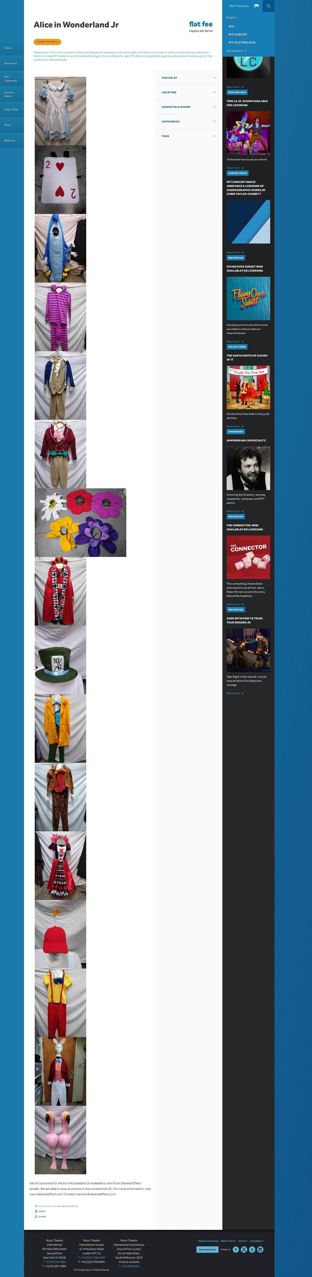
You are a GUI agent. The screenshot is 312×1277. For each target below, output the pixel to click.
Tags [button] (165, 136)
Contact (242, 1241)
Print (42, 1211)
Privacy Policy (228, 1241)
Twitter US (244, 1249)
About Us (9, 140)
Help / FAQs (11, 109)
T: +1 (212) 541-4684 (54, 1262)
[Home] (12, 20)
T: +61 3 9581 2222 (129, 1266)
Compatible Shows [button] (176, 106)
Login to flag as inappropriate (58, 1206)
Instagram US (260, 1249)
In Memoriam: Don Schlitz (246, 440)
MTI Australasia (242, 42)
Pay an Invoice (234, 51)
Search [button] (268, 6)
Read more (236, 86)
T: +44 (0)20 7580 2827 (92, 1257)
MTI (231, 26)
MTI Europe (238, 34)
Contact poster (45, 41)
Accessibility (256, 1241)
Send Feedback (207, 1249)
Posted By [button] (169, 77)
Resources (10, 63)
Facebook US (236, 1249)
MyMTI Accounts (239, 6)
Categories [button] (171, 121)
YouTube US (252, 1249)
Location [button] (169, 92)
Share (42, 1216)
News (7, 125)
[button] (256, 6)
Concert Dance (9, 94)
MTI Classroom (10, 79)
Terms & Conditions (208, 1241)
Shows (8, 48)
